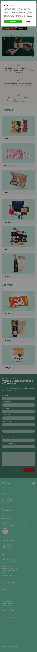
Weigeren (28, 21)
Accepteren (13, 22)
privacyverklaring (8, 18)
